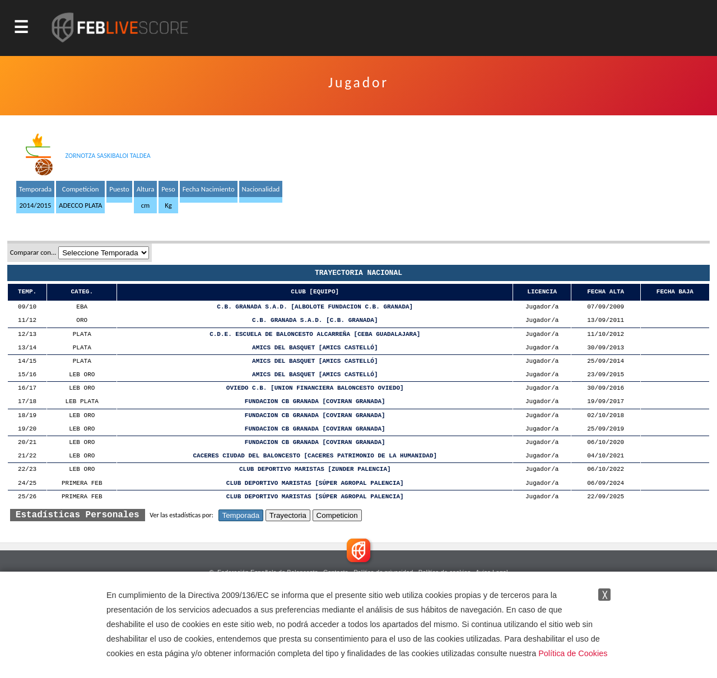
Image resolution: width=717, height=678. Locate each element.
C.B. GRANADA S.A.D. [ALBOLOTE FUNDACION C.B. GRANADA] (315, 307)
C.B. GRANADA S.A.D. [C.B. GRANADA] (315, 320)
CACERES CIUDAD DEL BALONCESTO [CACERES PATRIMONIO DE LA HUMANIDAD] (315, 456)
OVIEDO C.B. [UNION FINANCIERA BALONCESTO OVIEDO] (315, 388)
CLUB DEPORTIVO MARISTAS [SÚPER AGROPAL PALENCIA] (315, 483)
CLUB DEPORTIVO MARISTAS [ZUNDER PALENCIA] (315, 469)
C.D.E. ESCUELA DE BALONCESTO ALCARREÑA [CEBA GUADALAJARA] (314, 334)
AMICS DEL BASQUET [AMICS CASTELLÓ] (315, 348)
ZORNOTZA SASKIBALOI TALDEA (108, 156)
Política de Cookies (572, 653)
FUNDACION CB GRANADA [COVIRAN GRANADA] (315, 402)
